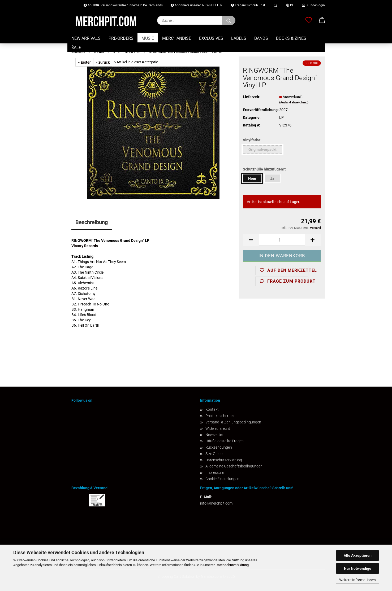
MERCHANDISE (176, 38)
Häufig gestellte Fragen (224, 441)
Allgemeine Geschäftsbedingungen (233, 466)
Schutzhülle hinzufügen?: (264, 169)
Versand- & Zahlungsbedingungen (233, 422)
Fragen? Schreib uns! (248, 5)
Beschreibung (91, 222)
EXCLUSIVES (211, 38)
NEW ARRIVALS (86, 38)
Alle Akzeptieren (358, 555)
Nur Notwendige (357, 568)
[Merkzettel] (308, 20)
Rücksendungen (218, 447)
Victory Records (84, 246)
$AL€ (76, 47)
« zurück (103, 62)
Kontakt (212, 409)
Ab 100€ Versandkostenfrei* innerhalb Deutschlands (123, 5)
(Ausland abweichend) (293, 102)
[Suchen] (228, 20)
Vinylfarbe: (252, 140)
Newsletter (214, 434)
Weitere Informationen (357, 580)
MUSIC (147, 38)
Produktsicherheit (220, 416)
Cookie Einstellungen (222, 479)
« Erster (84, 62)
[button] (322, 20)
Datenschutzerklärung (232, 565)
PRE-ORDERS (121, 38)
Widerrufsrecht (217, 428)
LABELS (238, 38)
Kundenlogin (313, 5)
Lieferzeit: (251, 97)
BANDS (261, 38)
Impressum (214, 472)
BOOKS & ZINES (291, 38)
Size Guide (213, 454)
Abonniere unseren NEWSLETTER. (197, 5)
